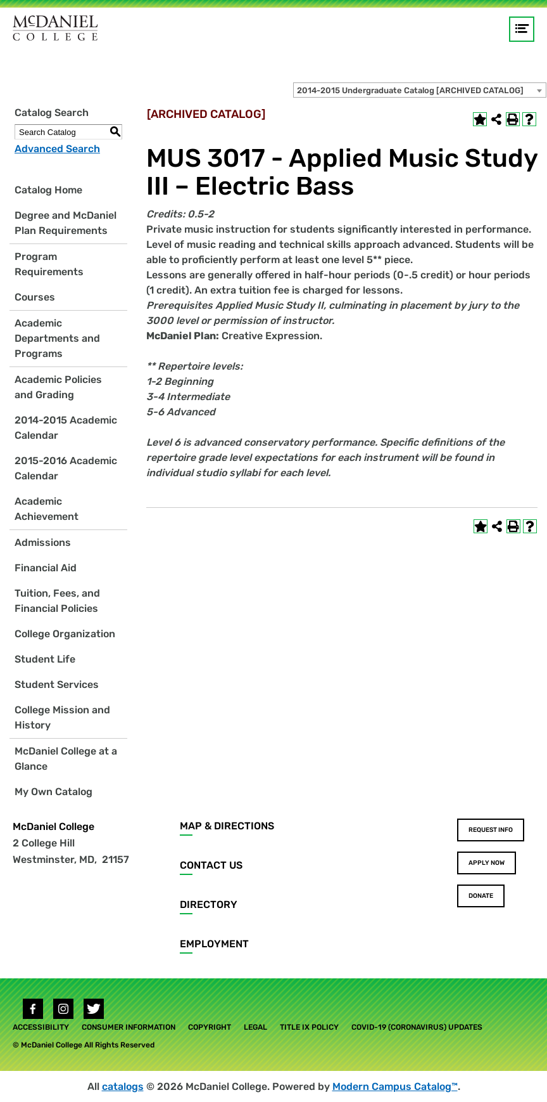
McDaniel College (53, 826)
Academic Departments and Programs (57, 338)
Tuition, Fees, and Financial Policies (57, 600)
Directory (208, 904)
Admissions (43, 542)
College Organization (65, 634)
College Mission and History (62, 717)
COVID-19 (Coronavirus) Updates (416, 1027)
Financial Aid (46, 568)
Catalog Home (48, 190)
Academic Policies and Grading (58, 387)
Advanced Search (57, 149)
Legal (255, 1027)
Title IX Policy (309, 1027)
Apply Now (486, 863)
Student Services (57, 684)
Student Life (45, 659)
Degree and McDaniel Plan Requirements (65, 223)
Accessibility (41, 1027)
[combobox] (419, 90)
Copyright (209, 1027)
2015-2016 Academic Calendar (66, 468)
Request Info (490, 830)
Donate (480, 896)
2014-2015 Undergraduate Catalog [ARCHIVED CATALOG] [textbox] (410, 90)
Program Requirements (49, 264)
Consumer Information (128, 1027)
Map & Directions (227, 826)
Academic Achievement (47, 508)
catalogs (123, 1086)
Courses (35, 297)
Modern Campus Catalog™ (395, 1086)
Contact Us (211, 865)
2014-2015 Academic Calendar (66, 427)
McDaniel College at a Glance (66, 758)
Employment (214, 944)
